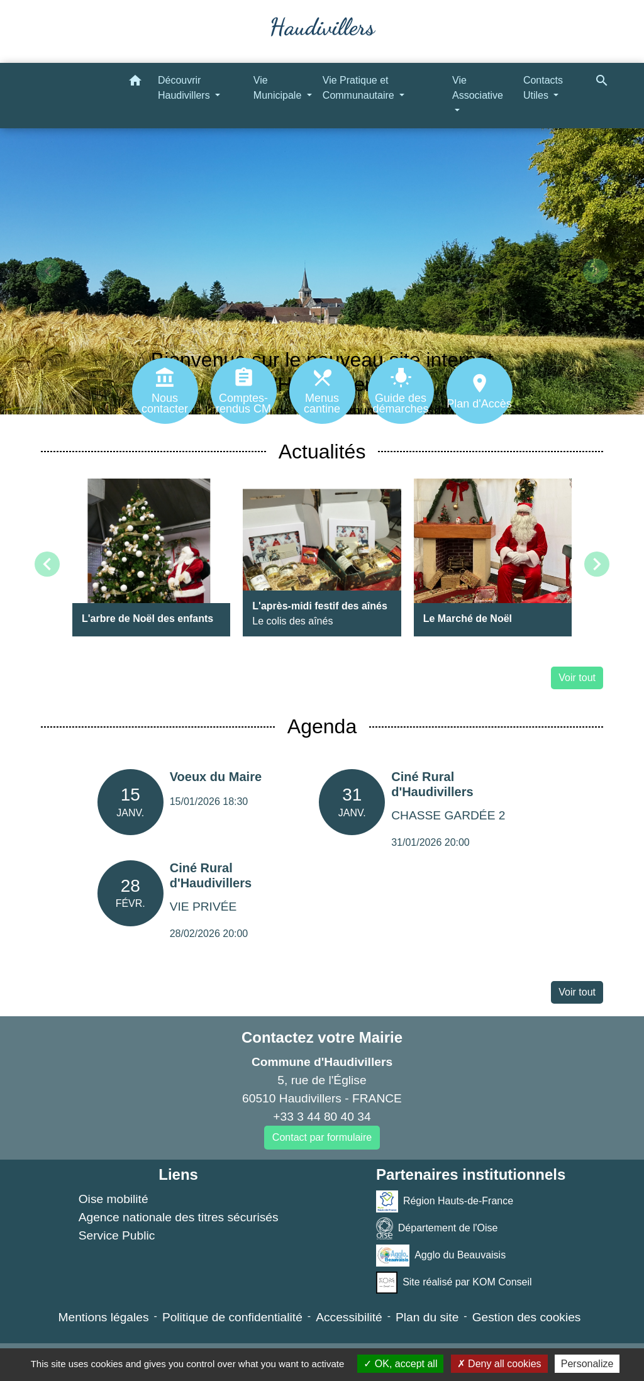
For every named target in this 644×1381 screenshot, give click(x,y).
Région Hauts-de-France (444, 1201)
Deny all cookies (499, 1363)
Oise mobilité (113, 1199)
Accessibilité (349, 1317)
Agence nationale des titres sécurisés (179, 1217)
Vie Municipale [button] (278, 88)
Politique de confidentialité (232, 1317)
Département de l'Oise (437, 1228)
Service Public (117, 1235)
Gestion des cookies (526, 1317)
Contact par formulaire (322, 1137)
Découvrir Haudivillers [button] (185, 88)
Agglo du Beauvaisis (441, 1256)
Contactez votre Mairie (322, 1037)
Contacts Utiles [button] (543, 88)
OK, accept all (400, 1363)
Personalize (587, 1363)
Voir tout (577, 677)
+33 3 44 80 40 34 (321, 1116)
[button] (135, 82)
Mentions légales (103, 1317)
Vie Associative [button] (477, 88)
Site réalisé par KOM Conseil (454, 1283)
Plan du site (427, 1317)
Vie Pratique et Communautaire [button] (360, 88)
